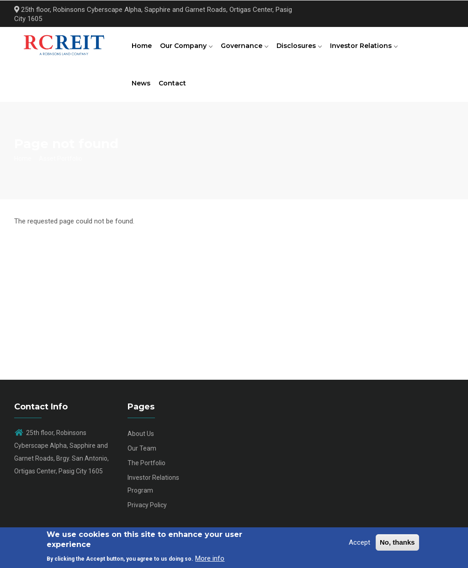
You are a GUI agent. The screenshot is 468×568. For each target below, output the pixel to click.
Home (142, 47)
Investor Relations (368, 47)
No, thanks (397, 542)
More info (209, 558)
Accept (359, 542)
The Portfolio (146, 468)
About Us (141, 439)
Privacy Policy (147, 511)
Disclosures (302, 47)
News (141, 88)
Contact (173, 88)
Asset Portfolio (60, 164)
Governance (247, 47)
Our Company (187, 47)
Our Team (142, 454)
